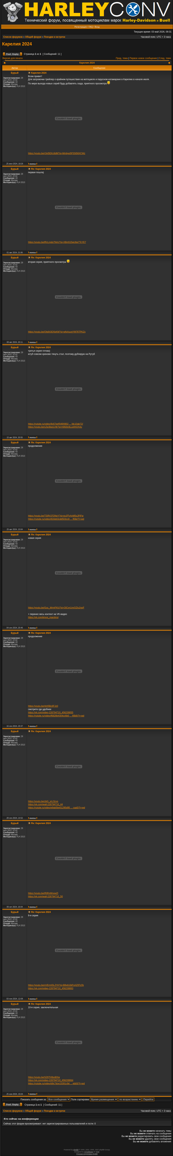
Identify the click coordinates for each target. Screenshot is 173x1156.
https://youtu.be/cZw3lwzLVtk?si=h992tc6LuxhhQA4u (55, 427)
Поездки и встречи (54, 37)
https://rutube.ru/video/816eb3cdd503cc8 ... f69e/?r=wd (56, 519)
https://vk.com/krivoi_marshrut (43, 617)
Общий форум (33, 37)
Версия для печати (12, 58)
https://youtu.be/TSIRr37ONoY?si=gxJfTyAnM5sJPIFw (55, 515)
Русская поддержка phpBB (87, 1154)
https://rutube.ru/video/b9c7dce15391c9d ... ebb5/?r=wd (56, 1083)
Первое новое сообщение (143, 58)
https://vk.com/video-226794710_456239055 (50, 712)
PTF (97, 1152)
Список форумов (13, 37)
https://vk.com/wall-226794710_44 (45, 804)
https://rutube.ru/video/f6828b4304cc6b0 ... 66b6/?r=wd (56, 715)
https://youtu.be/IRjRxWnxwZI (43, 893)
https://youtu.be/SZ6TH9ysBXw (44, 1077)
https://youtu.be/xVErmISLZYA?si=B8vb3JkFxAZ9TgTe (56, 985)
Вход (97, 27)
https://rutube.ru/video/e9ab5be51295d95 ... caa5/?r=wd (56, 807)
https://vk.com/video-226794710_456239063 (50, 988)
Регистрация (80, 27)
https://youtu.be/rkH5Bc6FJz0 (43, 706)
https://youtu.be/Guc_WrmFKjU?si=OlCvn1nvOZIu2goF (56, 607)
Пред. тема (122, 58)
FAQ (91, 27)
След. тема (165, 58)
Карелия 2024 (17, 43)
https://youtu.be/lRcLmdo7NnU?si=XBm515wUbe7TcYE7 (57, 242)
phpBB (75, 1150)
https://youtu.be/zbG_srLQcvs (43, 801)
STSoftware (88, 1152)
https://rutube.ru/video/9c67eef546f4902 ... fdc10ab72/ (55, 424)
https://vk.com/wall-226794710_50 (45, 896)
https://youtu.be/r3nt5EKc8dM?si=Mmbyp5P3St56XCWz (56, 153)
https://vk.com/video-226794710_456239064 (50, 1080)
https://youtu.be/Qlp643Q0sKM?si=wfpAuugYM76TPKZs (56, 331)
